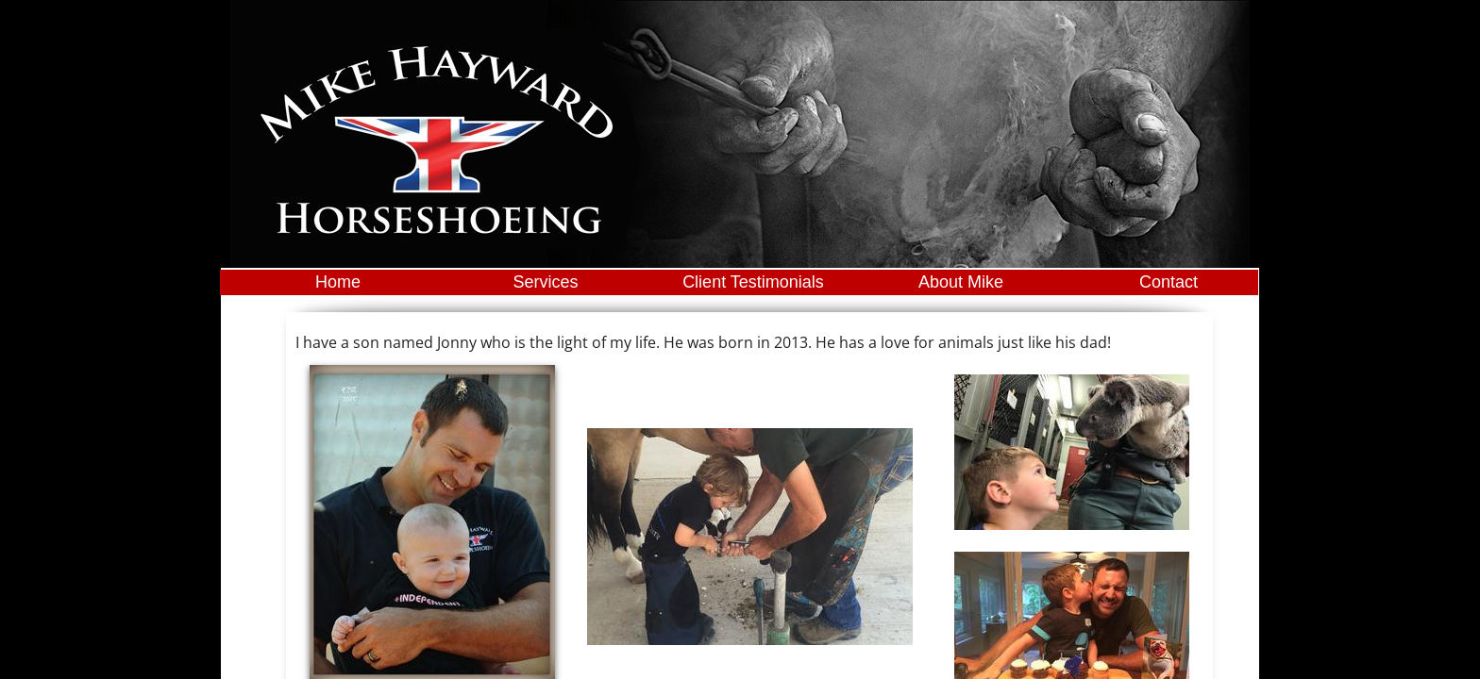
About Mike (960, 282)
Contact (1168, 282)
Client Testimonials (753, 282)
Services (545, 282)
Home (338, 282)
